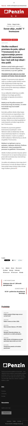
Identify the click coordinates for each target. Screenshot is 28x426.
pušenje (11, 270)
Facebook (9, 421)
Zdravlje (14, 39)
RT (16, 168)
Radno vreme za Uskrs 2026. (11, 321)
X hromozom (7, 272)
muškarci (6, 270)
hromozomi (19, 268)
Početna (9, 24)
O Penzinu (3, 393)
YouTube (19, 421)
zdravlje (21, 272)
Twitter (14, 421)
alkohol (7, 268)
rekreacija (17, 270)
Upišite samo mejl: (6, 408)
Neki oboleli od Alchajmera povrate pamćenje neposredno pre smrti (13, 340)
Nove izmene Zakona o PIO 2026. (13, 327)
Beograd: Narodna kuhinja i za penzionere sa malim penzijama (12, 333)
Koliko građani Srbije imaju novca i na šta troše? (13, 315)
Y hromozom (15, 272)
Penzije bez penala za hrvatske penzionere (12, 347)
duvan (13, 268)
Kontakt (3, 396)
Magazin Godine (16, 24)
